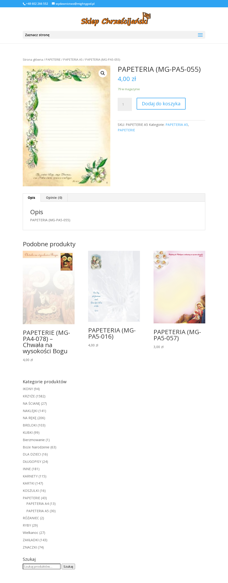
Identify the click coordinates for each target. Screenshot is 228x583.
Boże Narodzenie (36, 447)
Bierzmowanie (34, 440)
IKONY (28, 389)
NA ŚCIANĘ (31, 403)
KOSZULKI (31, 490)
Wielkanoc (30, 532)
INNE (27, 469)
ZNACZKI (30, 547)
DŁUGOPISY (32, 461)
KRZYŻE (29, 396)
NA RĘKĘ (29, 418)
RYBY (27, 525)
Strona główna (33, 59)
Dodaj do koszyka (161, 103)
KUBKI (28, 432)
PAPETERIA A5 (73, 59)
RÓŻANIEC (31, 518)
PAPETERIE (53, 59)
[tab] (31, 198)
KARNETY (30, 476)
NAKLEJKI (30, 411)
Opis (31, 197)
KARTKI (28, 483)
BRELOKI (30, 425)
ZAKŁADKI (31, 540)
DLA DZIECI (32, 454)
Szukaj (68, 566)
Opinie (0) (54, 197)
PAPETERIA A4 (37, 503)
